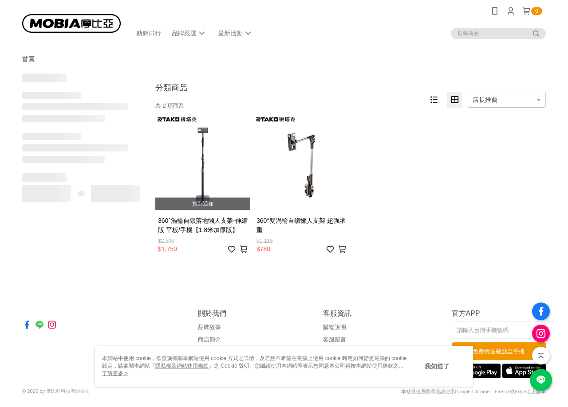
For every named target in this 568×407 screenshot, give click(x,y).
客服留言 (334, 339)
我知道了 (437, 366)
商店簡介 (209, 339)
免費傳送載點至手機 (499, 351)
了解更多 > (115, 373)
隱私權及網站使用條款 (182, 366)
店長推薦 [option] (485, 99)
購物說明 (334, 327)
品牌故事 (209, 327)
